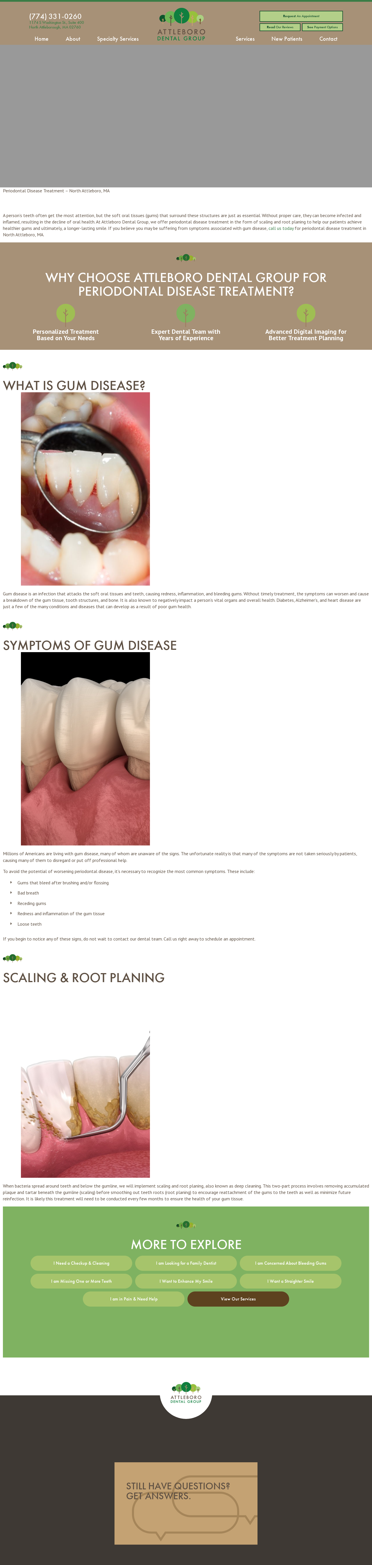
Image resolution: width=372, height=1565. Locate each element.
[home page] (181, 25)
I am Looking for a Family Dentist (186, 1263)
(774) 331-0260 (55, 16)
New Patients (286, 38)
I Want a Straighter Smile (290, 1281)
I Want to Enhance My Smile (186, 1281)
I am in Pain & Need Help (134, 1299)
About (73, 38)
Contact (328, 38)
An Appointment (301, 16)
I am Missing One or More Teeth (81, 1281)
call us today (281, 228)
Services (245, 38)
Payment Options (322, 27)
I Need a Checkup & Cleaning (81, 1263)
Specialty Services (118, 38)
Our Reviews (280, 27)
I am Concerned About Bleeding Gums (290, 1263)
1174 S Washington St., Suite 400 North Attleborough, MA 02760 (56, 25)
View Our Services (238, 1299)
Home (42, 38)
